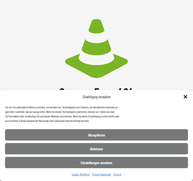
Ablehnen (96, 149)
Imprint (117, 174)
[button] (185, 96)
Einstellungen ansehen (96, 162)
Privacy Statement (101, 174)
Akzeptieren (96, 135)
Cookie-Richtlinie (81, 174)
